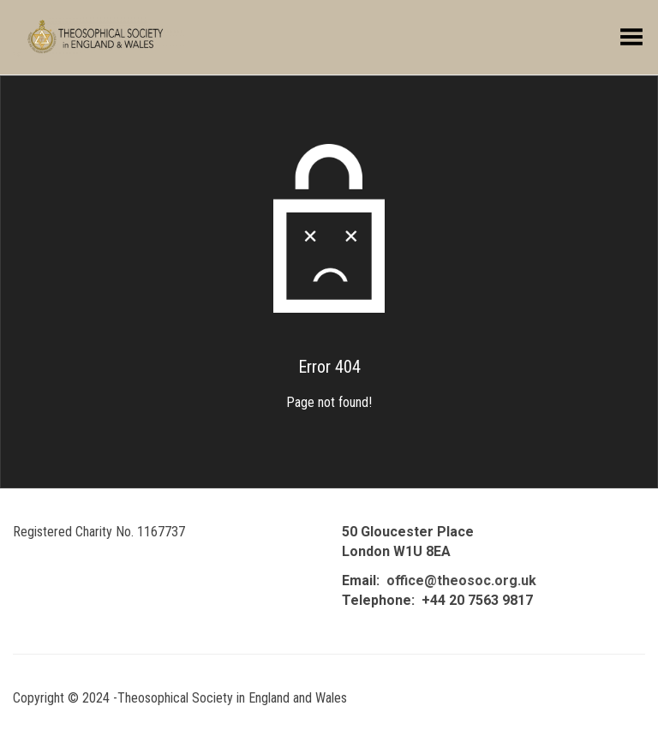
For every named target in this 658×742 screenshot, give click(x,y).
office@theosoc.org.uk (461, 580)
